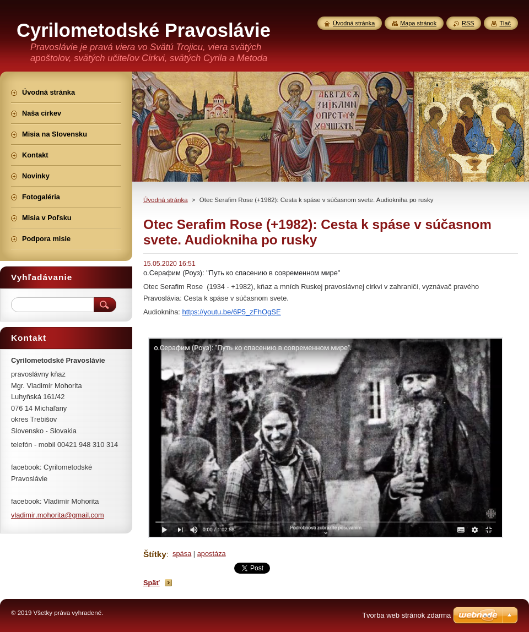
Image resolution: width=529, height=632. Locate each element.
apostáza (211, 553)
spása (181, 553)
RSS (468, 23)
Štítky (154, 554)
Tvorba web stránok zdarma (406, 615)
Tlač (505, 23)
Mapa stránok (418, 23)
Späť (151, 583)
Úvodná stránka (165, 200)
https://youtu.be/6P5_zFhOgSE (231, 312)
